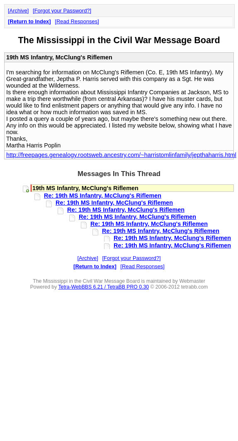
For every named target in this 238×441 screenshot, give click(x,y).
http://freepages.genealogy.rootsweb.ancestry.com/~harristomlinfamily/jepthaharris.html (121, 155)
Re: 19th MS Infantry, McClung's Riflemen (102, 195)
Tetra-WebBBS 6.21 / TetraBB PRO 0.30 (103, 287)
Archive (18, 10)
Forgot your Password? (62, 10)
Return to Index (29, 21)
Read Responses (76, 21)
